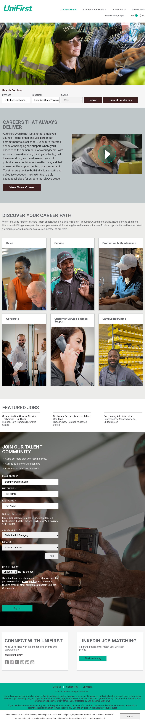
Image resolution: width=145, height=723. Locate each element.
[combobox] (46, 100)
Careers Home (68, 9)
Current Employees (120, 100)
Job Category (11, 530)
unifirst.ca (87, 687)
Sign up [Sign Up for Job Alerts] (17, 608)
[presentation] (25, 596)
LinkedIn (17, 662)
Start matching (92, 658)
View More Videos (21, 187)
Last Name (9, 500)
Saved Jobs (138, 9)
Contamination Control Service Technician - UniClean (19, 418)
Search (93, 100)
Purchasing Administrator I (118, 416)
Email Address (11, 476)
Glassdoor (27, 662)
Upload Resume (10, 567)
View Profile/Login (114, 15)
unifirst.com (72, 687)
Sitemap (57, 687)
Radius (64, 95)
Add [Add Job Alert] (52, 555)
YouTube (32, 662)
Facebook (7, 662)
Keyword (6, 95)
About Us (118, 9)
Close (130, 716)
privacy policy (29, 581)
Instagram (22, 662)
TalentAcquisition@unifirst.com (43, 708)
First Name (9, 488)
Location (37, 95)
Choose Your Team (93, 9)
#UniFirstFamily (14, 655)
